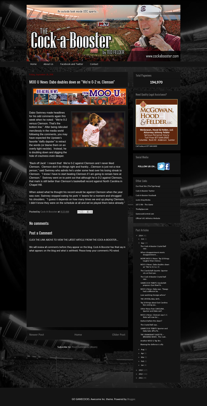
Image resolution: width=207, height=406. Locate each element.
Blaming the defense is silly (152, 345)
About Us (48, 64)
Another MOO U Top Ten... (151, 341)
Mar (143, 357)
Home (33, 64)
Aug (143, 350)
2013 (141, 370)
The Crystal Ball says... (149, 325)
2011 (141, 378)
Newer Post (36, 334)
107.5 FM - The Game (144, 205)
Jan (142, 365)
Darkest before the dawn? (151, 321)
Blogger (131, 399)
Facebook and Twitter (71, 64)
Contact (94, 64)
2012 (141, 374)
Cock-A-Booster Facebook (146, 196)
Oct (142, 239)
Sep (142, 243)
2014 (141, 236)
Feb (142, 361)
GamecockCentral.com (145, 214)
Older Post (118, 334)
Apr (142, 353)
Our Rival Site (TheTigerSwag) (148, 186)
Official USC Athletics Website (148, 218)
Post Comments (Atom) (84, 347)
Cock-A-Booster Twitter (145, 191)
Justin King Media (143, 200)
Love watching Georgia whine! (153, 295)
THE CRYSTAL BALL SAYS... (151, 299)
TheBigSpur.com (142, 209)
